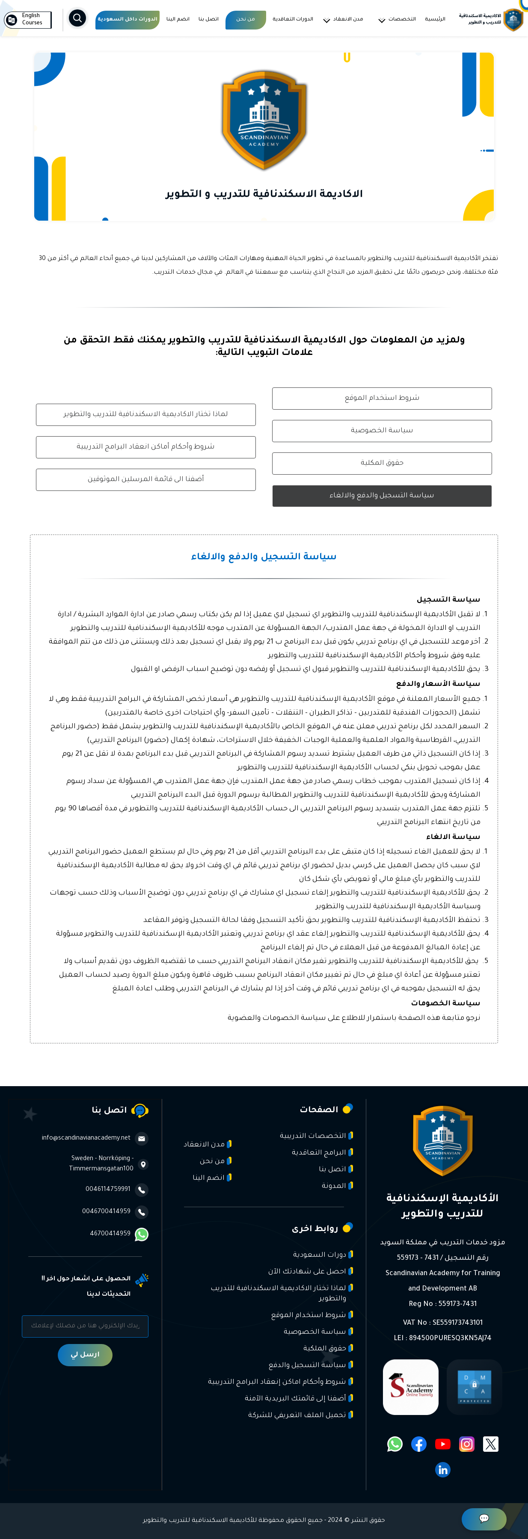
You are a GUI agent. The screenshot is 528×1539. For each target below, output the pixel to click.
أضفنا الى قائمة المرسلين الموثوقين (146, 480)
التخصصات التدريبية (316, 1135)
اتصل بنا (209, 20)
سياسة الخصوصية (382, 431)
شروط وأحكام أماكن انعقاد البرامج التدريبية (146, 447)
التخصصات (396, 20)
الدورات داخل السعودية (127, 20)
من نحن (245, 20)
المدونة (337, 1186)
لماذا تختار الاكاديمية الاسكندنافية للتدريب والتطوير (146, 415)
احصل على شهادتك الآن (310, 1271)
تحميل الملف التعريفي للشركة (300, 1415)
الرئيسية (435, 20)
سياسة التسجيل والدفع (310, 1365)
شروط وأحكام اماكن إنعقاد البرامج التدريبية (280, 1381)
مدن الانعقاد (342, 20)
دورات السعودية (323, 1254)
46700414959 (119, 1234)
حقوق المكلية (382, 463)
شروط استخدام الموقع (382, 398)
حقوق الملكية (328, 1348)
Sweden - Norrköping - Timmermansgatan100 (109, 1164)
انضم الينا (178, 20)
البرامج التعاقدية (322, 1152)
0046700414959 (115, 1212)
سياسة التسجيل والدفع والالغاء (381, 496)
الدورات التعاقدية (293, 20)
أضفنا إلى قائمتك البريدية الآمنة (299, 1398)
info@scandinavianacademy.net (95, 1139)
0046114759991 (117, 1190)
